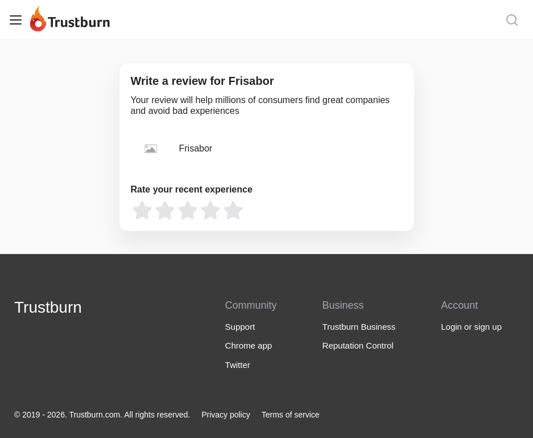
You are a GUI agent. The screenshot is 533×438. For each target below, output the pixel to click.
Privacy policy (225, 414)
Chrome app (248, 345)
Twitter (237, 365)
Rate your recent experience (192, 189)
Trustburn (48, 307)
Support (240, 326)
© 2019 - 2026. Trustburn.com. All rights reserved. (102, 414)
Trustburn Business (359, 326)
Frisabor (196, 148)
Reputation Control (358, 345)
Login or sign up (471, 326)
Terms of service (291, 414)
